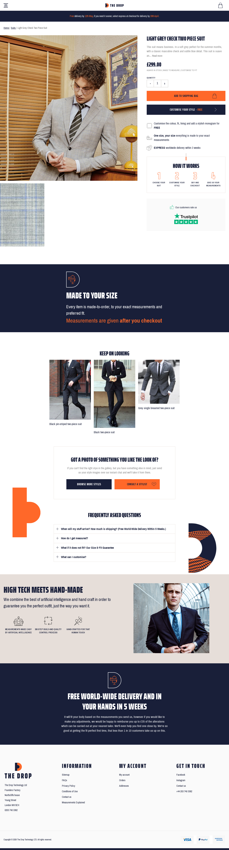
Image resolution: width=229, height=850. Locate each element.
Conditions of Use (70, 791)
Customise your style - (186, 109)
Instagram (180, 780)
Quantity (151, 78)
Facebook (180, 774)
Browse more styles (89, 484)
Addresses (124, 786)
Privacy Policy (68, 786)
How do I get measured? (74, 538)
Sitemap (65, 774)
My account (124, 774)
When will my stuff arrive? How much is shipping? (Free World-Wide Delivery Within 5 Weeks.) (113, 528)
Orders (122, 780)
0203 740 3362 (11, 810)
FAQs (64, 780)
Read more (157, 56)
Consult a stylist (137, 484)
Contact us (66, 797)
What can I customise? (73, 557)
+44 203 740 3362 (184, 791)
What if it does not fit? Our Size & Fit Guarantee (87, 547)
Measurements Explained (73, 802)
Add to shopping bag (186, 96)
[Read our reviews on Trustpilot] (186, 218)
